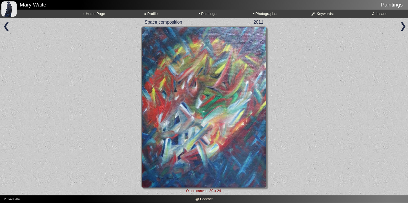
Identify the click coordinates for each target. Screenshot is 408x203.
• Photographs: (265, 14)
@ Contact (204, 199)
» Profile (151, 14)
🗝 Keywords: (322, 14)
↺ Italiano (379, 14)
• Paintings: (208, 14)
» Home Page (94, 14)
